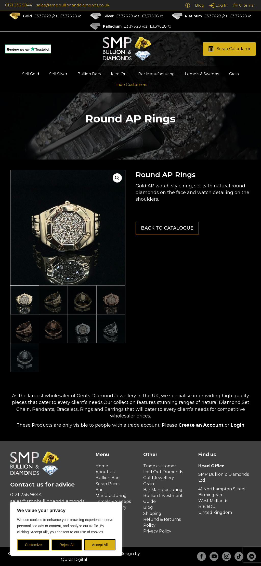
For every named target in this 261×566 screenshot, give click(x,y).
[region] (66, 529)
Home (102, 465)
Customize (33, 545)
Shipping (152, 513)
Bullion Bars (108, 477)
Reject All (66, 545)
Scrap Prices (108, 483)
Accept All (100, 545)
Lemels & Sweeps (113, 501)
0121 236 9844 (18, 5)
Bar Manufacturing (162, 489)
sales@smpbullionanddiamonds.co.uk (72, 5)
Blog (148, 507)
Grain (148, 483)
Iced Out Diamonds (163, 471)
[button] (229, 49)
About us (105, 471)
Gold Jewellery (158, 477)
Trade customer (159, 465)
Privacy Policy (157, 531)
